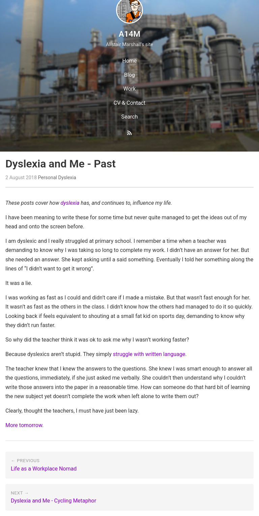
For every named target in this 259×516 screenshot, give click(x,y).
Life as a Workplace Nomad (44, 468)
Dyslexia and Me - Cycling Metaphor (53, 500)
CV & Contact (129, 103)
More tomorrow (23, 425)
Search (129, 117)
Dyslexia (67, 178)
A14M (129, 34)
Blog (129, 75)
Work (129, 89)
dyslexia (69, 203)
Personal (47, 178)
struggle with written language (149, 354)
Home (129, 61)
